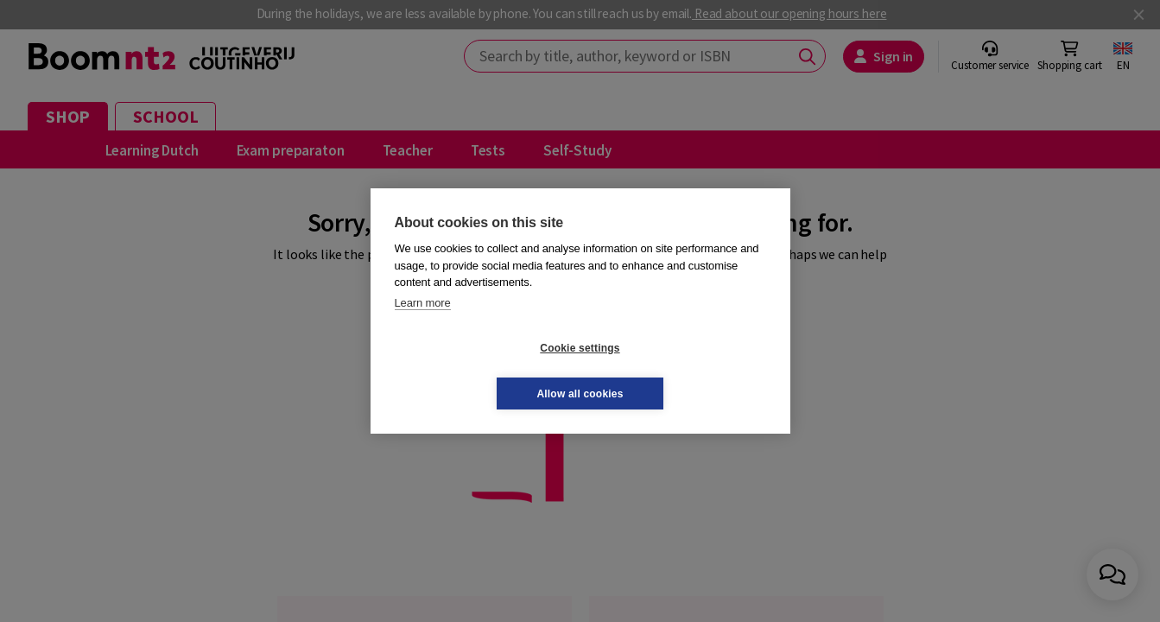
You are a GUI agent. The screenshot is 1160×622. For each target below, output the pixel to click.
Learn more (423, 325)
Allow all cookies (682, 371)
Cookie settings (477, 371)
